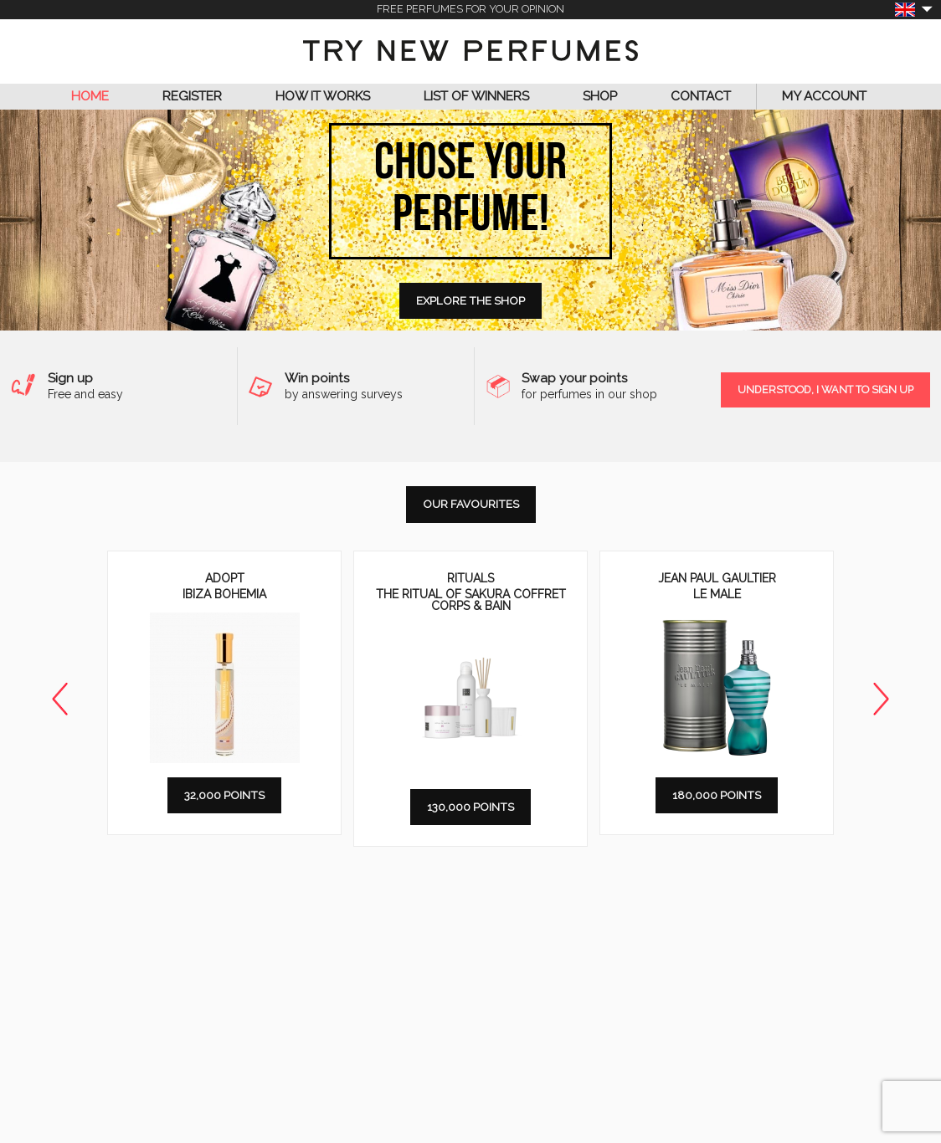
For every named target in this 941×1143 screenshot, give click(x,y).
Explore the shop (470, 300)
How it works (322, 96)
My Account (824, 96)
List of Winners (476, 96)
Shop (600, 96)
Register (192, 96)
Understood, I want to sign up (825, 389)
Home (90, 96)
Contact (701, 96)
